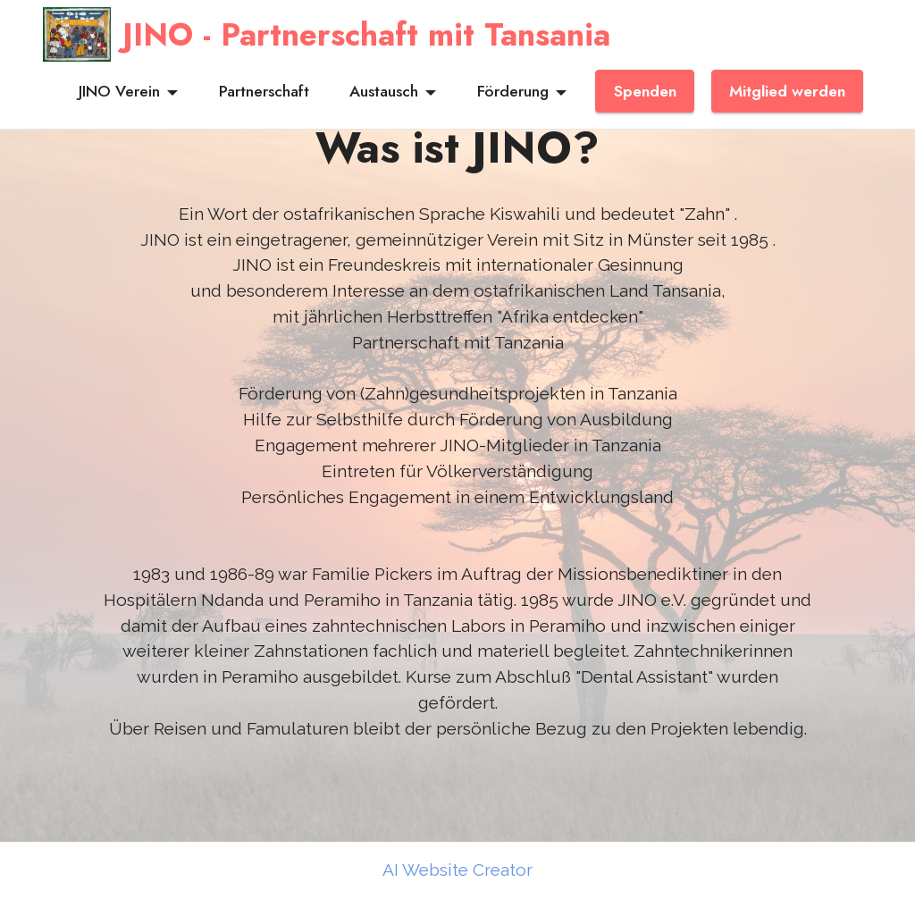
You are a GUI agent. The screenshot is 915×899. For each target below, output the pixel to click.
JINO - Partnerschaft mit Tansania (366, 34)
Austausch (383, 91)
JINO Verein (119, 91)
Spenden (645, 91)
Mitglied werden (787, 91)
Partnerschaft (264, 91)
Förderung (513, 91)
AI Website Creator (457, 869)
